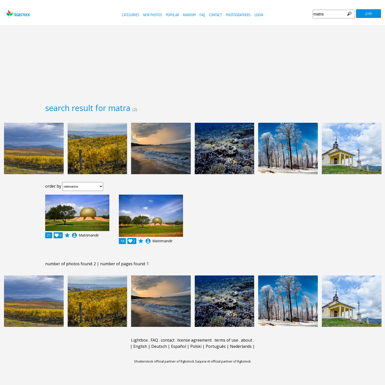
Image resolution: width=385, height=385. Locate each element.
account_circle (74, 235)
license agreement (194, 340)
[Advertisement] (192, 62)
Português (216, 346)
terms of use (226, 340)
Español (178, 346)
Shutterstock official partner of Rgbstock (164, 361)
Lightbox (139, 340)
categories (130, 14)
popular (172, 14)
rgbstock (17, 13)
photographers (238, 14)
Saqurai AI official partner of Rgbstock (223, 361)
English (140, 346)
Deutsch (159, 346)
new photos (152, 14)
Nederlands (241, 346)
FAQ (202, 14)
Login (258, 14)
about (246, 340)
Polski (195, 346)
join (369, 13)
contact (215, 14)
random (189, 14)
